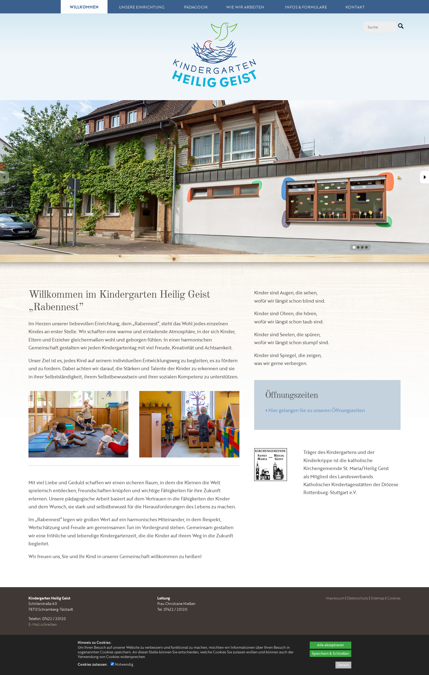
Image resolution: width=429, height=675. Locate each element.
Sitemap (377, 598)
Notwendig (122, 664)
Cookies (394, 598)
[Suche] (380, 27)
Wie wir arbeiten (245, 7)
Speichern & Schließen (330, 653)
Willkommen (84, 7)
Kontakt (355, 7)
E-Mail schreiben (42, 624)
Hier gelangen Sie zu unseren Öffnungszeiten (316, 410)
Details (343, 665)
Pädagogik (196, 7)
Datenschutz (357, 598)
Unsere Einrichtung (141, 7)
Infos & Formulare (306, 7)
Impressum (335, 598)
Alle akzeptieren (330, 645)
